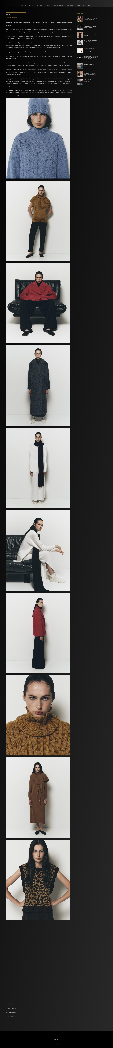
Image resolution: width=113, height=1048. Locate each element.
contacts (56, 1039)
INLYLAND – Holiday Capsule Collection (90, 81)
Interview (86, 5)
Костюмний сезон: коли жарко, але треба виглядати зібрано (90, 35)
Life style (27, 5)
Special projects (57, 5)
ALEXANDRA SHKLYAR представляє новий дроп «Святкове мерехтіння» (90, 50)
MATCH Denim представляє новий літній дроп (90, 42)
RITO (11, 30)
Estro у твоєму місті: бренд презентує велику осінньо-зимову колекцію (90, 27)
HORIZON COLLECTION (89, 64)
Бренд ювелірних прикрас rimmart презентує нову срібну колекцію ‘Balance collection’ (90, 74)
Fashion (49, 5)
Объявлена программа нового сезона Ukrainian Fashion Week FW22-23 (91, 58)
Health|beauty (68, 5)
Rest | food (41, 5)
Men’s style (78, 5)
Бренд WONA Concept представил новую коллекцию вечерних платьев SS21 (91, 19)
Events (34, 5)
